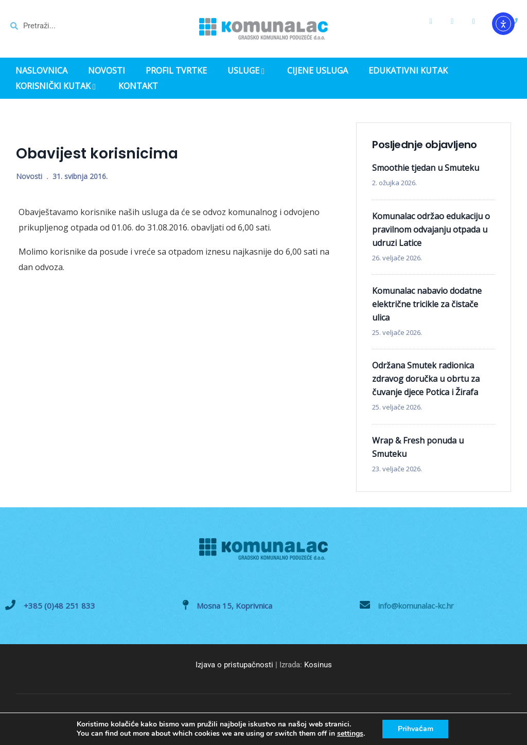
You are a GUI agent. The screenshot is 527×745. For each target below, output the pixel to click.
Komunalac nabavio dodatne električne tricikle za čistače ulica (427, 304)
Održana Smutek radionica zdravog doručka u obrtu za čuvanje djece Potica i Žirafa (426, 379)
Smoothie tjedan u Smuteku (425, 167)
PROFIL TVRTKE (176, 70)
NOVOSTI (106, 70)
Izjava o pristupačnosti (234, 664)
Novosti (29, 176)
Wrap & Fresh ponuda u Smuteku (418, 447)
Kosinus (318, 664)
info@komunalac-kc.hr (416, 605)
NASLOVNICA (41, 70)
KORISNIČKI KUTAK (56, 87)
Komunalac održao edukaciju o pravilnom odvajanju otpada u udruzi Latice (431, 229)
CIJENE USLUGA (317, 70)
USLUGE (247, 71)
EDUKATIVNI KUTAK (408, 70)
